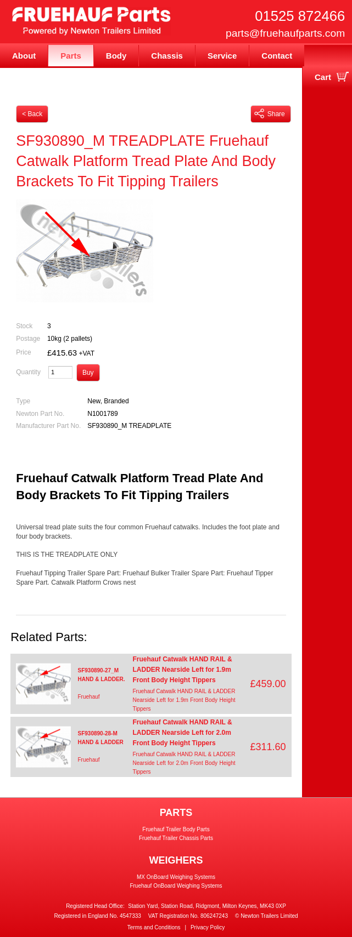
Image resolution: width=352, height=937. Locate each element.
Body (116, 55)
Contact (276, 55)
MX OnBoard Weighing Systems (176, 877)
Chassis (167, 55)
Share (269, 113)
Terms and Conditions (154, 927)
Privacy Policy (208, 927)
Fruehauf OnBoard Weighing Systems (176, 886)
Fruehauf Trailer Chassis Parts (176, 838)
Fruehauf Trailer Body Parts (175, 829)
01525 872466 (300, 16)
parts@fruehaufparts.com (285, 33)
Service (222, 55)
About (24, 55)
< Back (32, 114)
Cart (323, 77)
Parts (70, 55)
